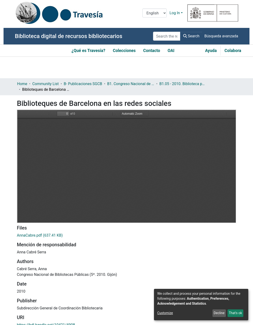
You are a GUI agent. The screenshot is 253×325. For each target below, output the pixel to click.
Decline (219, 313)
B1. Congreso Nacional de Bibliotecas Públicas (130, 84)
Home (22, 84)
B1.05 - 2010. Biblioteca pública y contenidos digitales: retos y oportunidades (183, 84)
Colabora (232, 50)
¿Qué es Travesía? (88, 50)
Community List (45, 84)
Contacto (151, 50)
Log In (175, 13)
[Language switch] (154, 13)
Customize (165, 313)
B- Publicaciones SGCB (83, 84)
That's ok (235, 313)
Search (191, 36)
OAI (171, 50)
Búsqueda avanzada (221, 36)
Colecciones (124, 50)
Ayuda (211, 50)
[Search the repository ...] (166, 36)
